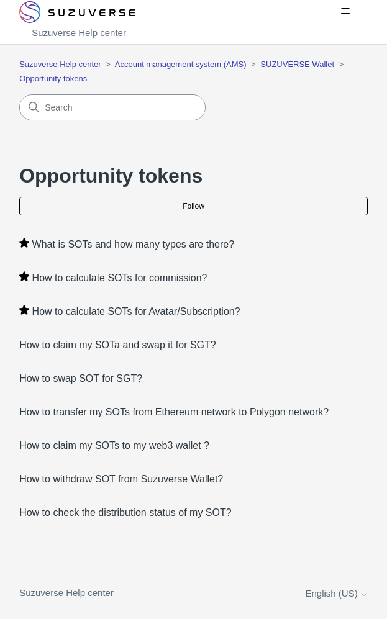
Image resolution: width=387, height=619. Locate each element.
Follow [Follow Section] (193, 206)
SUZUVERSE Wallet (297, 64)
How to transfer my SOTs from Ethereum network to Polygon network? (174, 412)
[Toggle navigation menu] (346, 11)
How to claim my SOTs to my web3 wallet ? (114, 445)
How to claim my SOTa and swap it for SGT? (117, 345)
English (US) (337, 593)
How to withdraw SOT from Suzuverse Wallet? (121, 479)
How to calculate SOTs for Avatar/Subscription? (136, 311)
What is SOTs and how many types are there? (133, 244)
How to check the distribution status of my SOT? (125, 512)
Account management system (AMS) (181, 64)
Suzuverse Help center (60, 64)
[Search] (112, 107)
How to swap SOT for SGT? (80, 378)
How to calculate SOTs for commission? (119, 278)
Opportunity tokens (53, 78)
